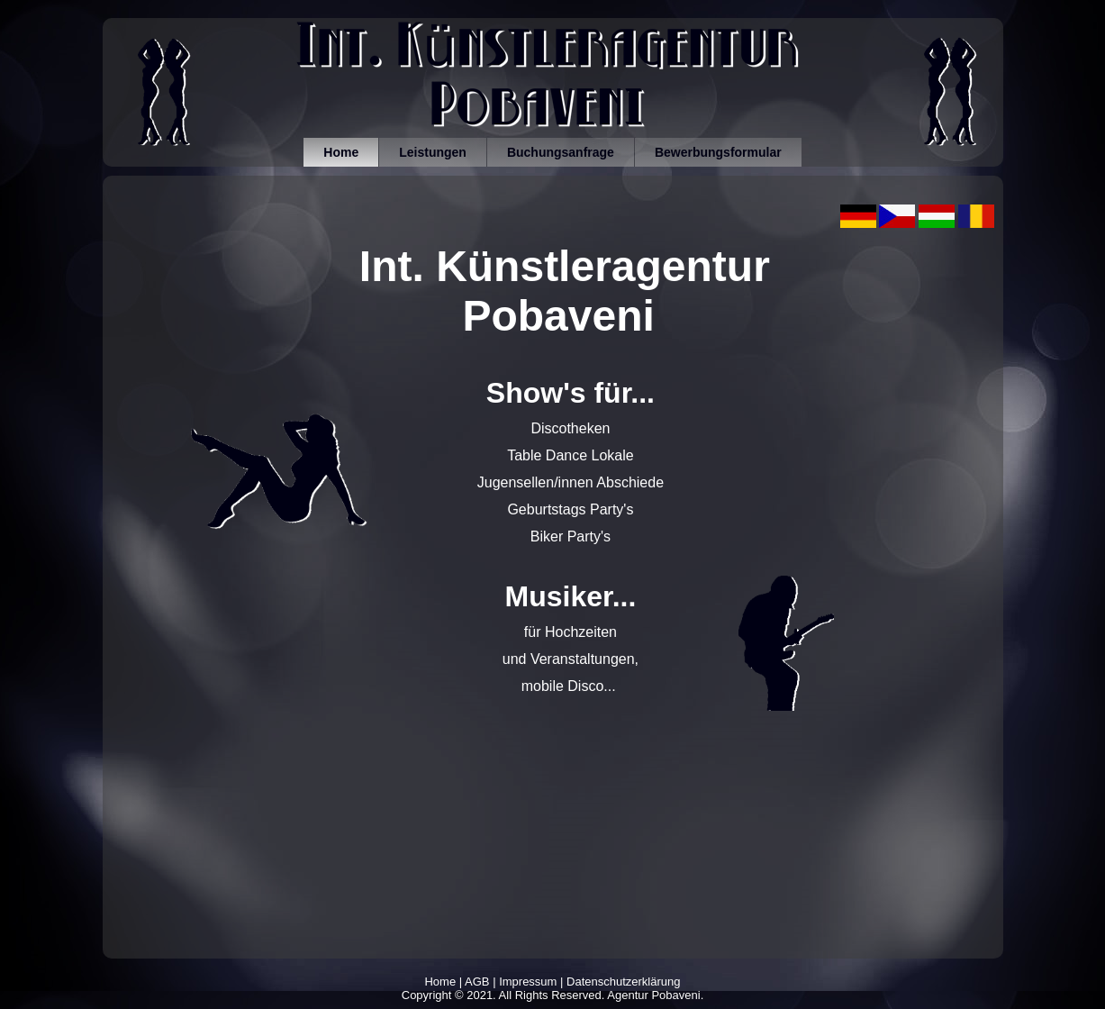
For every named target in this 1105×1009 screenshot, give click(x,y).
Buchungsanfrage (560, 152)
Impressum (528, 981)
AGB (477, 981)
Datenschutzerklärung (623, 981)
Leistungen (432, 152)
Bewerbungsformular (718, 152)
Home (340, 152)
